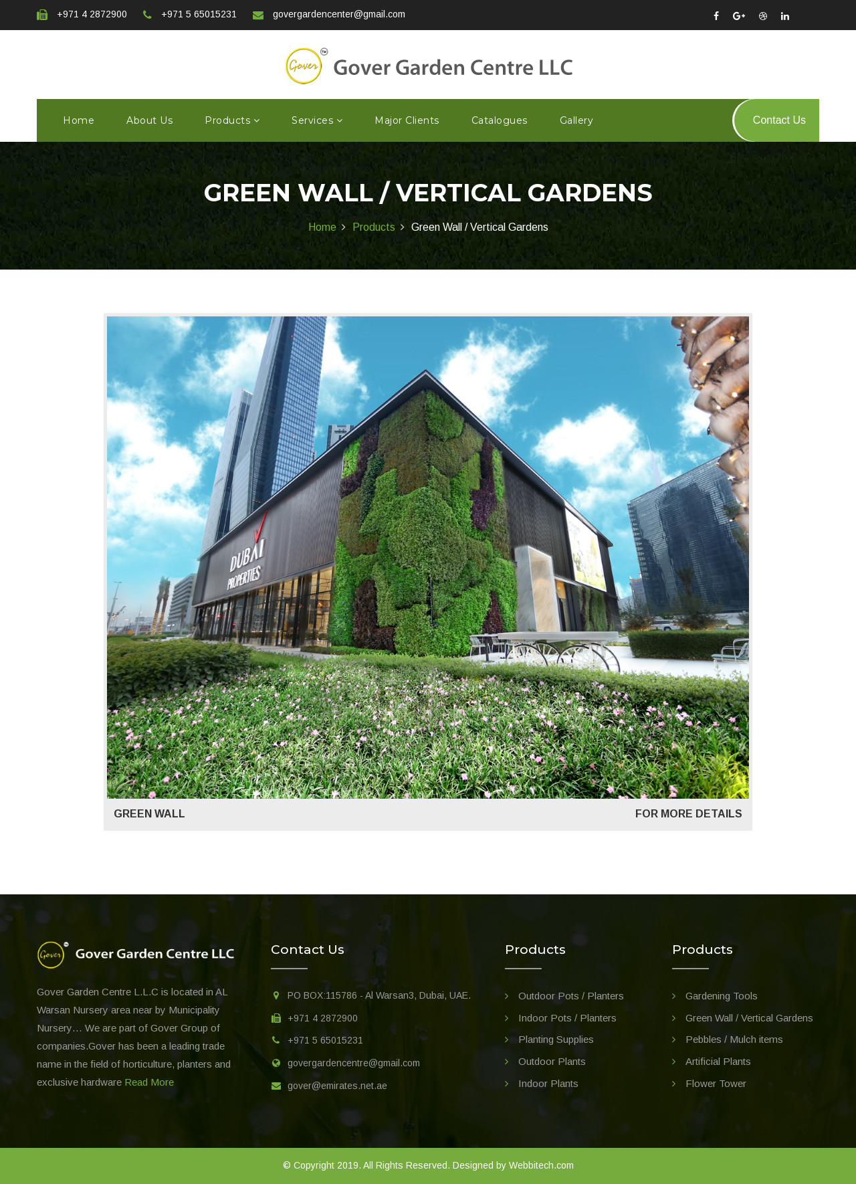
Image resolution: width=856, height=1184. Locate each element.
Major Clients (406, 120)
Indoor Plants (548, 1083)
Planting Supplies (556, 1039)
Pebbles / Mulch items (734, 1039)
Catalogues (499, 120)
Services (317, 120)
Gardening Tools (721, 995)
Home (78, 120)
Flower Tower (715, 1083)
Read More (149, 1082)
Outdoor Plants (552, 1061)
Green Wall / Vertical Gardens (749, 1017)
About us (149, 120)
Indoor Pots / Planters (567, 1017)
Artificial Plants (718, 1061)
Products (232, 120)
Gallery (577, 120)
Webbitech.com (541, 1165)
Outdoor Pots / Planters (571, 995)
